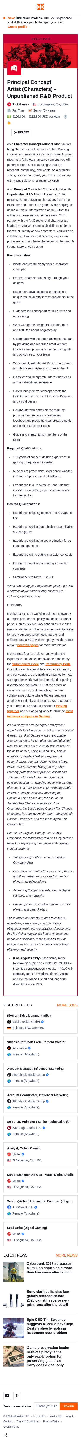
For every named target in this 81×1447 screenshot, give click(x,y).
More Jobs (67, 1005)
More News (67, 1255)
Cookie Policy (11, 1426)
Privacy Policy (51, 1421)
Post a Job (56, 1416)
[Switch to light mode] (6, 1435)
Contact (7, 1421)
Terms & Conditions (28, 1421)
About (69, 1416)
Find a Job (39, 1416)
